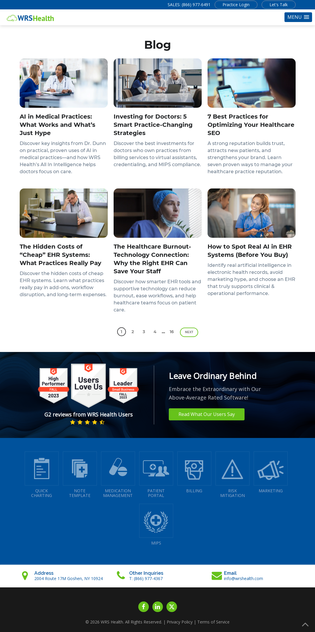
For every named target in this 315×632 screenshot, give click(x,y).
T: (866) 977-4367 (146, 578)
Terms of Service (213, 622)
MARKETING (271, 472)
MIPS (156, 525)
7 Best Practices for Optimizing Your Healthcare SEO (251, 124)
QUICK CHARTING (42, 474)
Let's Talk (278, 4)
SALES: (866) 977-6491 (189, 4)
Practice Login (236, 4)
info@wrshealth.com (243, 578)
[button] (298, 17)
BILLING (194, 472)
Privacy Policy (180, 622)
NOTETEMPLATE (80, 474)
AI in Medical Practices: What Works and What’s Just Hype (57, 124)
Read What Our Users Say (206, 414)
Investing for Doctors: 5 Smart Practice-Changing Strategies (153, 124)
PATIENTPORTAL (156, 474)
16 (172, 331)
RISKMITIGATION (232, 474)
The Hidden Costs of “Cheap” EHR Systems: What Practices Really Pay (60, 255)
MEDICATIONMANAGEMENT (118, 474)
